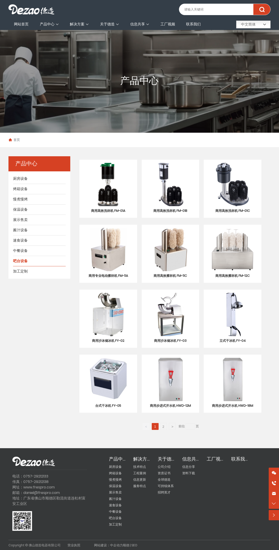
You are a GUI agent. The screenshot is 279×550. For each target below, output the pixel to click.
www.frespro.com (39, 487)
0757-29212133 (35, 476)
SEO (134, 545)
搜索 (261, 9)
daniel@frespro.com (41, 492)
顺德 (126, 545)
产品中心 (139, 81)
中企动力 (116, 545)
